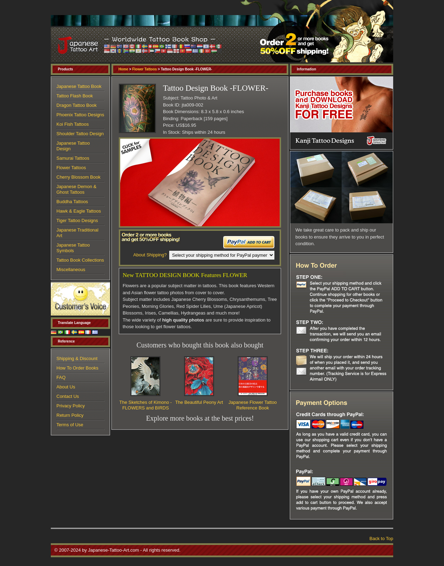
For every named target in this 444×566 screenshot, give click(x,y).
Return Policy (69, 415)
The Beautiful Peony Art (199, 402)
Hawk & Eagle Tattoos (78, 211)
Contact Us (67, 396)
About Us (65, 386)
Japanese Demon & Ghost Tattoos (76, 189)
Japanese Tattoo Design (73, 145)
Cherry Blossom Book (78, 177)
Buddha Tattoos (72, 201)
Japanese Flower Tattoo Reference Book (252, 405)
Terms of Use (69, 424)
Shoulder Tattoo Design (80, 133)
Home (123, 69)
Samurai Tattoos (72, 158)
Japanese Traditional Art (77, 232)
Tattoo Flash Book (74, 95)
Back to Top (381, 538)
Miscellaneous (70, 269)
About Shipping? (149, 254)
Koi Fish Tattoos (72, 124)
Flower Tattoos (144, 69)
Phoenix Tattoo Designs (80, 114)
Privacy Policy (70, 405)
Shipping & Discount (76, 358)
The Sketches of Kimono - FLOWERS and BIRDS (145, 405)
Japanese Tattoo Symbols (73, 247)
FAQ (61, 377)
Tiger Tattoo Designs (77, 220)
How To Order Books (77, 368)
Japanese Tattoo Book (78, 86)
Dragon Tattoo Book (76, 105)
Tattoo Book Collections (80, 260)
